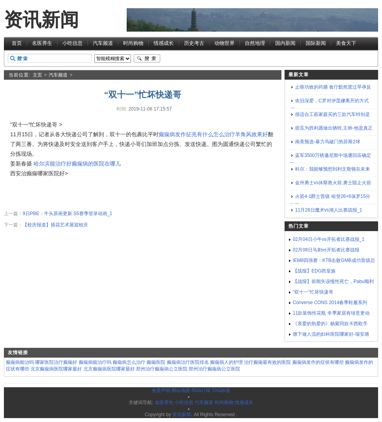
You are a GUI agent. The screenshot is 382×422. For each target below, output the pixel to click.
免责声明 (161, 390)
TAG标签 (221, 390)
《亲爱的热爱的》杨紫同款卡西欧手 (330, 323)
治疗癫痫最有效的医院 (267, 362)
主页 (37, 75)
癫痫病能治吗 (20, 362)
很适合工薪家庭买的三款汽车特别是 (332, 114)
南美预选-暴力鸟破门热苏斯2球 (327, 141)
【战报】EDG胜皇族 (314, 271)
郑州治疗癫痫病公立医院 (161, 369)
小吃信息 (72, 43)
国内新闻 (285, 43)
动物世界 (224, 43)
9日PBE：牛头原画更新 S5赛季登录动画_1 (67, 213)
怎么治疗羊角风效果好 (240, 134)
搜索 (147, 58)
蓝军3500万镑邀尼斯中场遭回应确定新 (330, 160)
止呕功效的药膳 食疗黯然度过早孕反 (333, 87)
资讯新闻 (41, 19)
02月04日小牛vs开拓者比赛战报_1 (328, 239)
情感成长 (164, 43)
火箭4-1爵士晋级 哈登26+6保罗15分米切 (330, 201)
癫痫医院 (156, 362)
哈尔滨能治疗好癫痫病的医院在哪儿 (77, 163)
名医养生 (42, 43)
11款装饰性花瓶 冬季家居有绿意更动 (331, 313)
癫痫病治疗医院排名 (188, 362)
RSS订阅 (200, 390)
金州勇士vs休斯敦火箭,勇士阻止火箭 (333, 182)
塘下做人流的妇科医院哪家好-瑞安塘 (331, 334)
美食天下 (346, 43)
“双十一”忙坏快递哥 (313, 292)
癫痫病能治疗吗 (95, 362)
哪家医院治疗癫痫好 (56, 362)
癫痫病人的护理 (226, 362)
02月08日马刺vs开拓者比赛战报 (326, 250)
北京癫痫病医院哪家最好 (56, 369)
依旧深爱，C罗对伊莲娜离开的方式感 (329, 105)
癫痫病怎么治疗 (129, 362)
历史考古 (194, 43)
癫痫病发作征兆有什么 (186, 134)
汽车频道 (103, 43)
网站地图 (181, 390)
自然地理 (255, 43)
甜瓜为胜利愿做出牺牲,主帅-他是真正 (334, 128)
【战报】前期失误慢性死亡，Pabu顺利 (333, 281)
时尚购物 (133, 43)
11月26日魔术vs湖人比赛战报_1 (328, 210)
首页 (17, 43)
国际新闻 (316, 43)
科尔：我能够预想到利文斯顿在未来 (332, 169)
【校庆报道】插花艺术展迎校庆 (55, 225)
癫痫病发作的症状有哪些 (318, 362)
